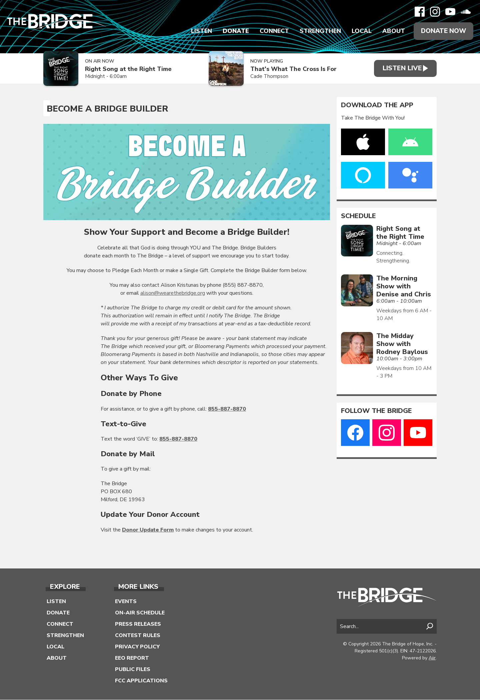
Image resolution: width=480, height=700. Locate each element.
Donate (233, 31)
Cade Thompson (266, 77)
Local (359, 31)
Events (126, 601)
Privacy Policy (137, 647)
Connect (272, 31)
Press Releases (138, 624)
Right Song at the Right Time (128, 69)
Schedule (358, 216)
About (391, 31)
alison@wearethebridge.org (172, 293)
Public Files (132, 669)
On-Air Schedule (140, 613)
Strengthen (318, 31)
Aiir (432, 658)
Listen (199, 31)
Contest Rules (137, 635)
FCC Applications (141, 681)
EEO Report (132, 658)
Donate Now (442, 31)
